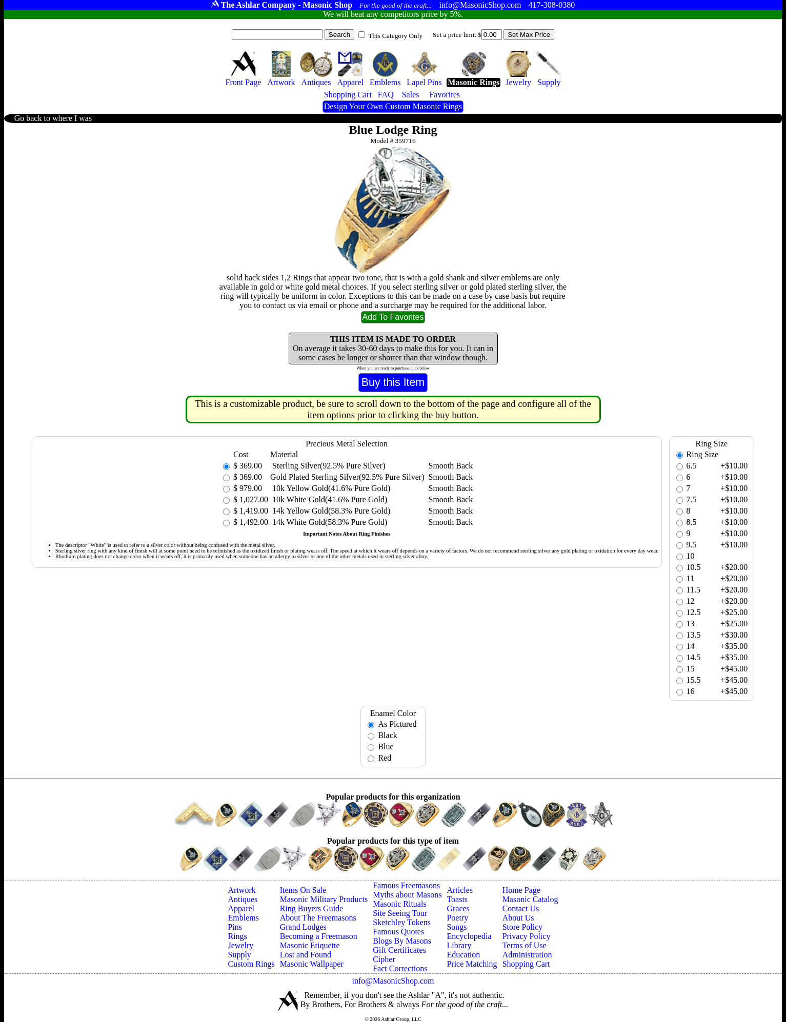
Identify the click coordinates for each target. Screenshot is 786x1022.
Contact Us (520, 908)
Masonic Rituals (399, 904)
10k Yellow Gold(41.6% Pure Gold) (330, 488)
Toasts (457, 899)
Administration (527, 954)
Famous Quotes (398, 931)
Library (459, 945)
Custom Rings (251, 963)
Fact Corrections (400, 968)
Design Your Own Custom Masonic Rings (393, 106)
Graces (458, 908)
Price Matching (472, 963)
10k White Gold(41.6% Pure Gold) (328, 499)
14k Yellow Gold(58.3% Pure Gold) (330, 510)
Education (463, 954)
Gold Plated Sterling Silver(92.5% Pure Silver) (347, 477)
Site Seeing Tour (400, 913)
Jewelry (241, 945)
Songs (457, 927)
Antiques (243, 899)
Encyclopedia (469, 936)
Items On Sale (303, 890)
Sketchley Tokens (402, 922)
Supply (239, 954)
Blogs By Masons (402, 940)
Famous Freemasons (406, 885)
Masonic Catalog (530, 899)
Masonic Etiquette (310, 945)
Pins (235, 927)
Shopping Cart (526, 963)
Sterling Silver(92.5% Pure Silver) (327, 465)
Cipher (384, 959)
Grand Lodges (303, 927)
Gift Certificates (399, 950)
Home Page (521, 890)
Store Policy (522, 927)
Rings (237, 936)
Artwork (242, 890)
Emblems (243, 917)
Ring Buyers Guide (312, 908)
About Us (518, 917)
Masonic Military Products (324, 899)
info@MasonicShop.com (393, 980)
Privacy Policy (526, 936)
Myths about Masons (407, 894)
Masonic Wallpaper (312, 963)
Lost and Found (305, 954)
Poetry (457, 917)
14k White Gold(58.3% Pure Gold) (328, 522)
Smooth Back (451, 465)
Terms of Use (524, 945)
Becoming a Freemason (318, 936)
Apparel (241, 908)
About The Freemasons (318, 917)
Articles (460, 890)
